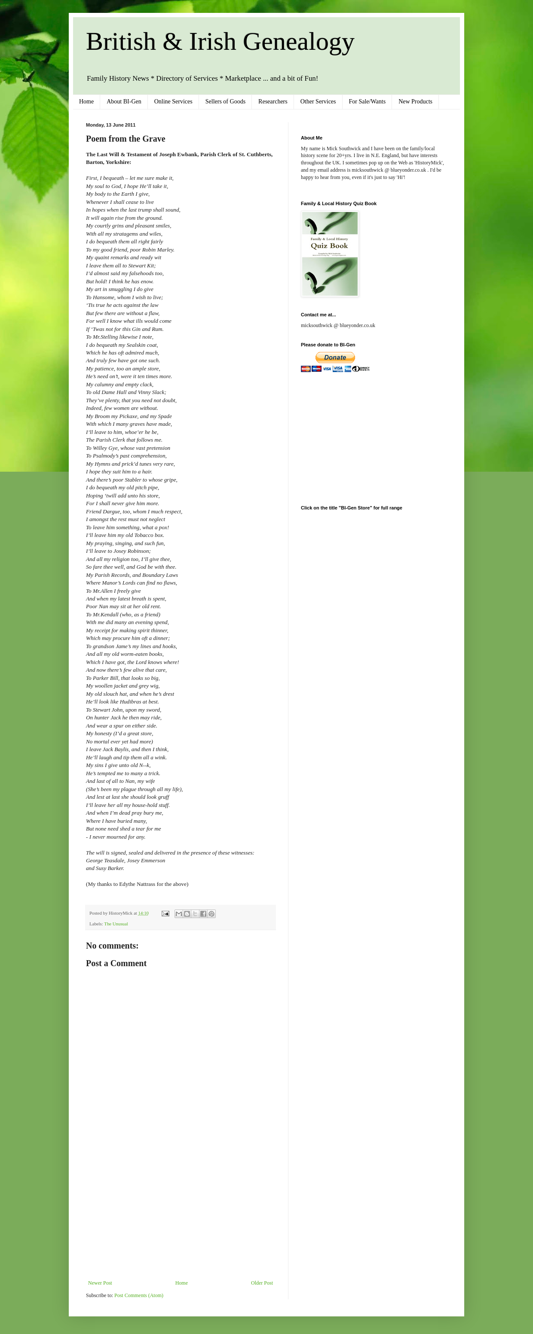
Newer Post (100, 1283)
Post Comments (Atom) (138, 1295)
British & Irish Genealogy (220, 41)
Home (86, 101)
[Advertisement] (180, 1215)
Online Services (173, 101)
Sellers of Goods (225, 101)
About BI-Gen (124, 101)
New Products (415, 101)
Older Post (262, 1283)
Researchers (273, 101)
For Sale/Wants (367, 101)
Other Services (318, 101)
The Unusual (116, 923)
